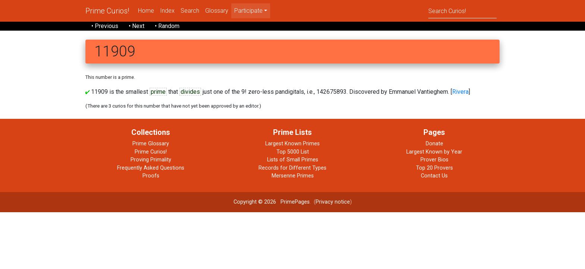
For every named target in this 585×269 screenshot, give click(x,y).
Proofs (151, 176)
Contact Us (434, 176)
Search (190, 10)
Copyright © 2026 (255, 202)
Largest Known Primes (292, 143)
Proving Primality (151, 160)
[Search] (462, 10)
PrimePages (295, 202)
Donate (434, 143)
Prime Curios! (107, 10)
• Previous (104, 26)
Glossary (216, 10)
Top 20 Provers (434, 168)
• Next (136, 26)
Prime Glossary (150, 143)
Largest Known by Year (434, 152)
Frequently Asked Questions (150, 168)
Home (146, 10)
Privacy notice (333, 202)
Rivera (460, 91)
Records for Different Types (292, 168)
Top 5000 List (292, 152)
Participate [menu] (248, 10)
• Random (167, 26)
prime (158, 91)
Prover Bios (434, 160)
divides (190, 91)
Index (167, 10)
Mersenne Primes (293, 176)
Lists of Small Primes (292, 160)
